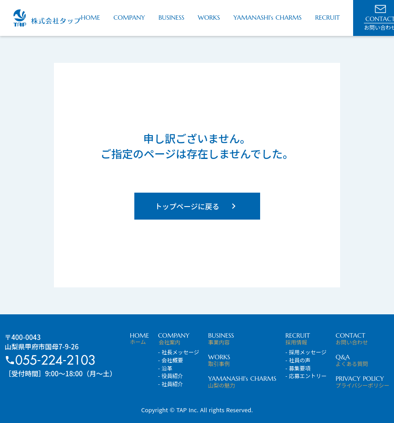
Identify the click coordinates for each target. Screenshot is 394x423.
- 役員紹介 (170, 375)
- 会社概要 (170, 360)
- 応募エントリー (306, 375)
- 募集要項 (297, 368)
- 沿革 (165, 368)
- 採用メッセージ (306, 352)
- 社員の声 (297, 360)
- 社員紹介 (170, 384)
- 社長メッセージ (178, 352)
